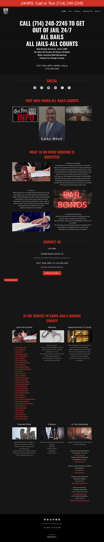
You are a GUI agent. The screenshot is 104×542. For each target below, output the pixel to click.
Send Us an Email (52, 273)
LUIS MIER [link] (46, 527)
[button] (98, 11)
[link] (5, 11)
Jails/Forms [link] (56, 527)
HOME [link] (64, 11)
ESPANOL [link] (77, 11)
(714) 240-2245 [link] (52, 69)
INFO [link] (70, 11)
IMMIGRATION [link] (88, 11)
